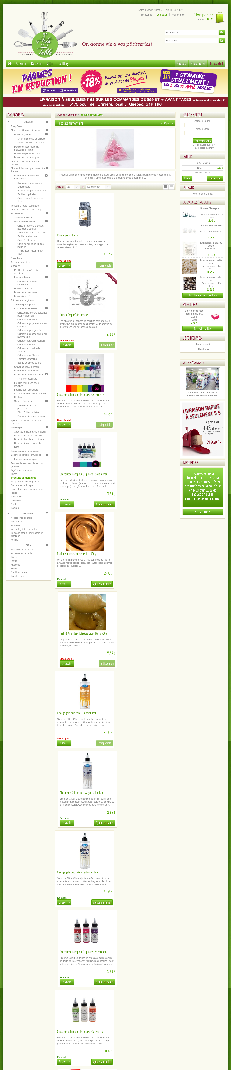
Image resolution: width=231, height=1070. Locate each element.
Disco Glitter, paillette (28, 412)
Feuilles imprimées (26, 194)
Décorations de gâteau (22, 300)
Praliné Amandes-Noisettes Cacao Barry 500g (141, 394)
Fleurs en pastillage (27, 379)
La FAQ (88, 1019)
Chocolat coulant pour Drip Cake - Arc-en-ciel (80, 315)
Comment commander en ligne (88, 1022)
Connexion (162, 14)
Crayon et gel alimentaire (26, 367)
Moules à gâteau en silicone (31, 139)
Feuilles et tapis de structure (31, 190)
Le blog (196, 1019)
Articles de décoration (25, 221)
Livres (14, 474)
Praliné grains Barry (67, 235)
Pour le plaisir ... (19, 576)
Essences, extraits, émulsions (26, 455)
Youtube (196, 1013)
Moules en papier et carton (27, 153)
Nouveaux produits (196, 202)
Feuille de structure (27, 236)
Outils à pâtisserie (26, 240)
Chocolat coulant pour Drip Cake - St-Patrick (80, 633)
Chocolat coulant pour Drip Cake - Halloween (141, 713)
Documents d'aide (89, 1016)
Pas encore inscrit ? (204, 148)
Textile (14, 493)
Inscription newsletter (142, 1016)
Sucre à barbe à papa (22, 485)
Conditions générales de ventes (35, 1016)
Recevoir (36, 63)
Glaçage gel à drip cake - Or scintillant (76, 474)
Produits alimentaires (23, 477)
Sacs (16, 447)
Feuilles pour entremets (26, 390)
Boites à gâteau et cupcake (28, 443)
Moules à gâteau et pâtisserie (26, 130)
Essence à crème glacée (26, 459)
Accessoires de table (21, 518)
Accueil (61, 114)
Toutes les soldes (202, 329)
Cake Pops (16, 258)
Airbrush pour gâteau (24, 304)
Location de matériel (88, 1013)
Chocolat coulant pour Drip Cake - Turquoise (141, 793)
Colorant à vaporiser (27, 344)
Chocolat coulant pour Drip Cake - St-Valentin (141, 554)
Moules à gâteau (22, 134)
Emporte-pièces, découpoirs (25, 451)
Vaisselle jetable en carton (24, 529)
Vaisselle (15, 525)
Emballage (16, 427)
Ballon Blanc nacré (211, 225)
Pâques (181, 63)
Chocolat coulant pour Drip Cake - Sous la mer (142, 315)
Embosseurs (23, 187)
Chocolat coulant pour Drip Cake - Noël (77, 713)
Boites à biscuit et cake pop (28, 435)
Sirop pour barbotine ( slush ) (25, 481)
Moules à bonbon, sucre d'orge (26, 209)
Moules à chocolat (23, 288)
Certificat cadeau (19, 572)
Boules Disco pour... (211, 208)
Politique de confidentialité (35, 1022)
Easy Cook (16, 126)
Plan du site (142, 1013)
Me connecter (192, 114)
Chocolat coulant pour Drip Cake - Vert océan (80, 872)
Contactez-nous (89, 1025)
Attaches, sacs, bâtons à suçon (30, 431)
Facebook (196, 1010)
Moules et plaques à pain (26, 157)
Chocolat (15, 266)
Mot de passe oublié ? (204, 145)
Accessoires (17, 213)
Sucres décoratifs (23, 401)
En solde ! (216, 63)
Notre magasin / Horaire (150, 10)
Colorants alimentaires (25, 308)
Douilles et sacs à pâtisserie (31, 232)
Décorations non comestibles (28, 374)
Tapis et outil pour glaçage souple (28, 489)
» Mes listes (202, 349)
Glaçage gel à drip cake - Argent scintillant (140, 474)
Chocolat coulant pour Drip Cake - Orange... (79, 952)
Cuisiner (21, 63)
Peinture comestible (27, 359)
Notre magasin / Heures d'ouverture (142, 1010)
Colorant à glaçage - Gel (29, 330)
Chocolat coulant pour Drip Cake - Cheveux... (141, 952)
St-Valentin (16, 500)
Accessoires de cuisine (22, 549)
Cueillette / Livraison (88, 1010)
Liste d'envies (192, 338)
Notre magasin (193, 362)
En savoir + (64, 265)
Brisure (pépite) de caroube (132, 235)
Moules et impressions (25, 292)
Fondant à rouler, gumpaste (25, 205)
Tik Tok (196, 1022)
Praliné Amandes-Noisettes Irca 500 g (76, 394)
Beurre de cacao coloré (29, 362)
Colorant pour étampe (28, 355)
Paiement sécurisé (34, 1010)
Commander (215, 178)
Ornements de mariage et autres (30, 393)
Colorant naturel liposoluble (31, 341)
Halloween (16, 496)
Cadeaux (188, 187)
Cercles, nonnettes (20, 262)
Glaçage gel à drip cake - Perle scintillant (77, 554)
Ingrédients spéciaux (21, 470)
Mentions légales (34, 1019)
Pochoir (18, 397)
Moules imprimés (22, 296)
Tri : (83, 187)
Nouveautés (198, 63)
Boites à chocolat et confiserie (29, 439)
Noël (13, 504)
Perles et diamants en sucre (31, 416)
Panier (187, 156)
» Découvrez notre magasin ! (202, 395)
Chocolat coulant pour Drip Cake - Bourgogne (141, 872)
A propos (34, 1013)
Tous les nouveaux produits (203, 295)
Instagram (196, 1016)
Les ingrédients (22, 277)
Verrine (14, 539)
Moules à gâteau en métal (30, 142)
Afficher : (60, 187)
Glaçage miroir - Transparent (72, 793)
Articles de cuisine (23, 217)
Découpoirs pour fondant (29, 183)
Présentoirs (17, 521)
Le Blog (63, 63)
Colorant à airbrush (27, 319)
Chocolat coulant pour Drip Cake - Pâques (139, 633)
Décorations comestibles (26, 370)
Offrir (50, 63)
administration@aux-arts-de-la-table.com (119, 1050)
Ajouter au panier (163, 345)
